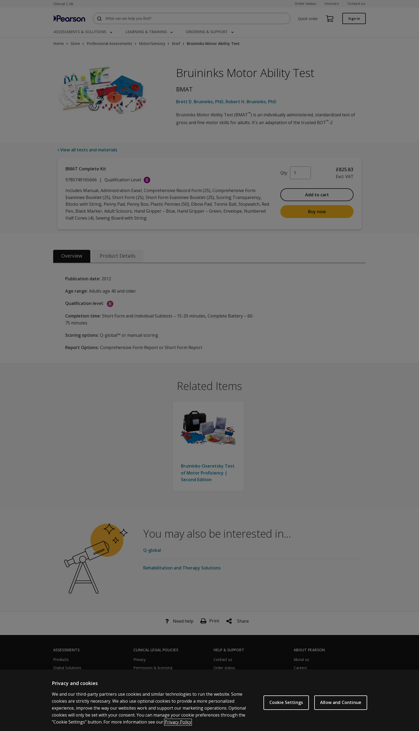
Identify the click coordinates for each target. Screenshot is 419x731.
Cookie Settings (286, 709)
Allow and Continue (340, 709)
